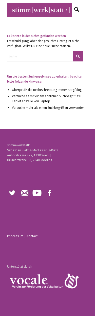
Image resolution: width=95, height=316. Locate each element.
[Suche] (74, 10)
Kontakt (32, 236)
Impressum (15, 236)
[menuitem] (74, 10)
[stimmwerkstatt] (39, 10)
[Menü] (85, 10)
